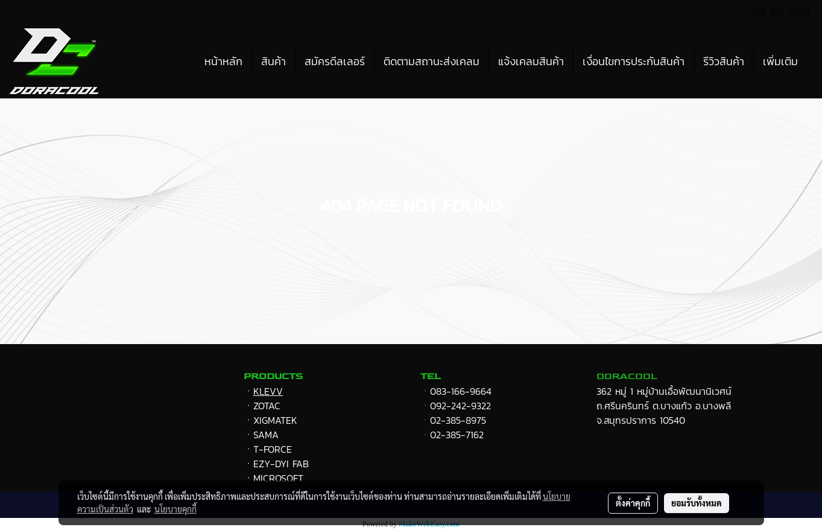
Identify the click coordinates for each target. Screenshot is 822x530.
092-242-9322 (460, 405)
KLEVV (268, 391)
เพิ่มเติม (780, 61)
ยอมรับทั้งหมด (696, 502)
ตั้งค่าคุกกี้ (633, 502)
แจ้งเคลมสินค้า (531, 61)
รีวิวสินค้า (723, 61)
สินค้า (273, 61)
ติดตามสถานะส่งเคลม (431, 61)
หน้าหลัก (223, 61)
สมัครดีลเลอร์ (335, 61)
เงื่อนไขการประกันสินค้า (633, 61)
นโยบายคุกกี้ (175, 508)
